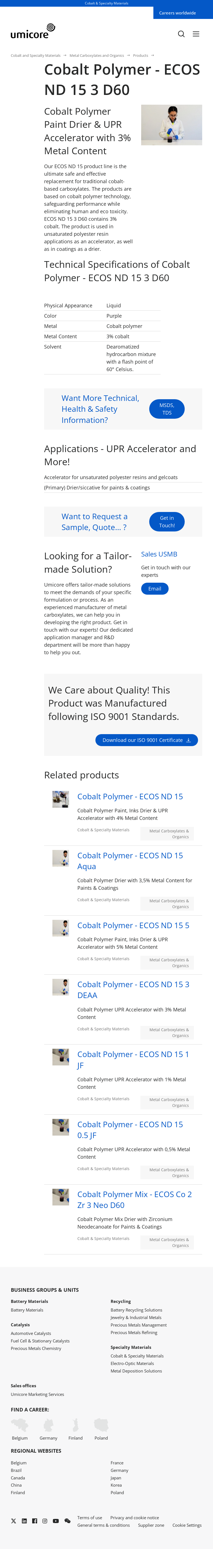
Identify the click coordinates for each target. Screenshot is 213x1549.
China (16, 1485)
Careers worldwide (177, 13)
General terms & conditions (103, 1525)
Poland (101, 1429)
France (117, 1462)
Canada (18, 1478)
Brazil (16, 1470)
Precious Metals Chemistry (36, 1348)
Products (140, 55)
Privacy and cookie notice (134, 1517)
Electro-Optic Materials (132, 1363)
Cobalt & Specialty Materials (137, 1356)
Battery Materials (27, 1310)
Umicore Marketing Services (37, 1394)
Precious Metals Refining (134, 1332)
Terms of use (89, 1517)
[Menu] (196, 34)
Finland (76, 1429)
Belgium (20, 1429)
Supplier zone (151, 1525)
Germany (48, 1429)
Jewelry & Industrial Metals (136, 1317)
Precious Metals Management (139, 1325)
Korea (116, 1485)
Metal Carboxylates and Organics (97, 55)
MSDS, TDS (166, 420)
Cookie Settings (187, 1525)
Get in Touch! (167, 533)
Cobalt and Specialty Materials (35, 55)
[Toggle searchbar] (181, 34)
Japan (116, 1478)
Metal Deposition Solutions (136, 1371)
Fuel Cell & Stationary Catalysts (40, 1341)
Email (154, 588)
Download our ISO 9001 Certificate (143, 763)
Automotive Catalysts (31, 1333)
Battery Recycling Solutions (136, 1310)
